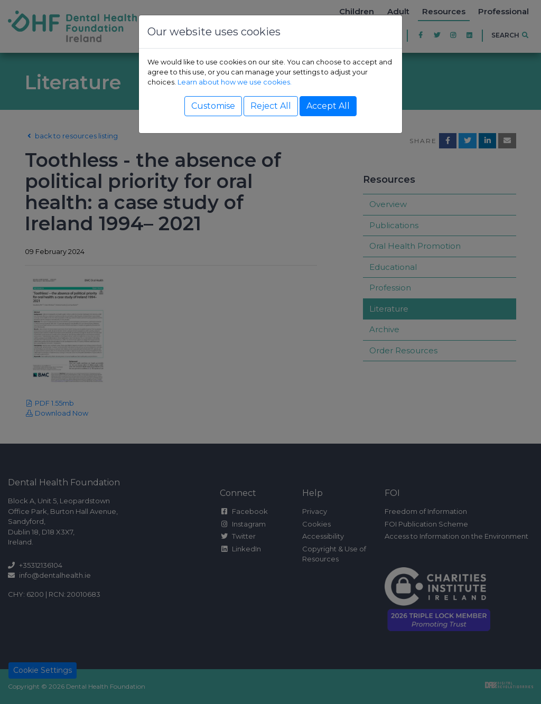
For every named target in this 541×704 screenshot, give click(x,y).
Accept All (328, 106)
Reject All (270, 106)
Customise (213, 106)
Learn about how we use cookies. (235, 82)
